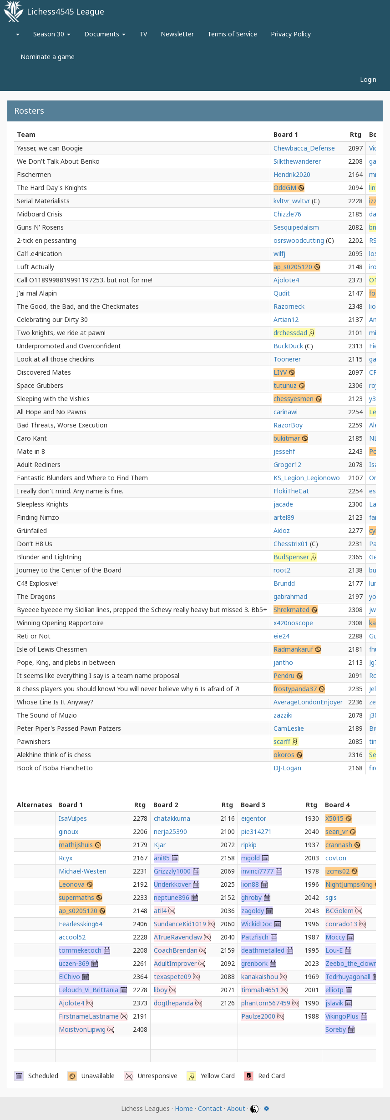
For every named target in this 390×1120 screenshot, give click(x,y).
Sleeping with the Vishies (53, 398)
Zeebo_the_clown (351, 963)
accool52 (72, 937)
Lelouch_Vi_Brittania (88, 989)
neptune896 (171, 897)
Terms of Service (232, 34)
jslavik (334, 1003)
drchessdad (290, 332)
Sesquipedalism (296, 227)
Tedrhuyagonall (347, 976)
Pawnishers (34, 741)
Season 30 (52, 34)
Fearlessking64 (80, 923)
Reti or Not (34, 636)
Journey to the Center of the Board (69, 570)
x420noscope (293, 622)
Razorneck (289, 306)
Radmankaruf (293, 649)
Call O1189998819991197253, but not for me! (84, 280)
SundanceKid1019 (180, 923)
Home (184, 1108)
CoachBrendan (176, 950)
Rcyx (65, 858)
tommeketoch (80, 950)
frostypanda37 (295, 688)
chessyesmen (294, 398)
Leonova (72, 884)
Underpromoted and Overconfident (69, 346)
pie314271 (256, 831)
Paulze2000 (258, 1016)
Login (368, 79)
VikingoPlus (342, 1016)
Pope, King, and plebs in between (66, 662)
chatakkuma (172, 818)
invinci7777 (257, 871)
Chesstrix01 (291, 543)
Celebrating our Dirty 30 (52, 319)
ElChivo (69, 976)
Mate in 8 (31, 451)
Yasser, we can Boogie (50, 148)
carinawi (286, 411)
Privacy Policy (291, 34)
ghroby (251, 897)
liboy (160, 989)
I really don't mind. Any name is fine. (70, 491)
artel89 (284, 517)
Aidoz (282, 530)
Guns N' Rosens (40, 227)
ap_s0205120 (293, 266)
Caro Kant (32, 438)
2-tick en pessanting (46, 240)
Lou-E (334, 950)
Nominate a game (47, 56)
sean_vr (336, 831)
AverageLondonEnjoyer (308, 702)
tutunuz (285, 385)
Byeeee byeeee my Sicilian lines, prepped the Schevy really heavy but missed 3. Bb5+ (142, 609)
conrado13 (341, 923)
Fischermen (34, 174)
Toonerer (287, 359)
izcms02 (337, 871)
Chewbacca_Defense (304, 148)
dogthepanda (173, 1003)
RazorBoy (288, 425)
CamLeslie (289, 728)
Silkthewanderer (297, 161)
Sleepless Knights (42, 504)
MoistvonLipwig (82, 1029)
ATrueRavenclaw (178, 937)
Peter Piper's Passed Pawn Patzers (69, 728)
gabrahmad (290, 596)
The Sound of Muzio (47, 715)
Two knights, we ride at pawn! (61, 332)
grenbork (254, 963)
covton (335, 858)
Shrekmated (291, 609)
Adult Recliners (39, 464)
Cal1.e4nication (39, 253)
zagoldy (252, 910)
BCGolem (339, 910)
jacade (283, 504)
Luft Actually (35, 266)
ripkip (249, 844)
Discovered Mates (44, 372)
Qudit (282, 293)
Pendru (284, 675)
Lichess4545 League (65, 11)
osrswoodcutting (299, 240)
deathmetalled (262, 950)
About (236, 1108)
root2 (282, 570)
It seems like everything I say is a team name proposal (98, 675)
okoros (284, 754)
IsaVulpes (73, 818)
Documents (105, 34)
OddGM (285, 187)
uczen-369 (74, 963)
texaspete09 (172, 976)
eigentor (253, 818)
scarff (282, 741)
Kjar (160, 844)
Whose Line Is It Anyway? (55, 702)
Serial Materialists (43, 200)
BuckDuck (288, 346)
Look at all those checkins (55, 359)
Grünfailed (32, 530)
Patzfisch (254, 937)
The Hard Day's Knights (52, 187)
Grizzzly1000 (172, 871)
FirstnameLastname (89, 1016)
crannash (338, 844)
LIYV (280, 372)
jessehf (284, 451)
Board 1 (286, 134)
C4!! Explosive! (37, 583)
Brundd (284, 583)
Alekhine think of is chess (54, 754)
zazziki (283, 715)
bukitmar (287, 438)
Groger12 (287, 464)
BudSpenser (291, 556)
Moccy (335, 937)
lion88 (250, 884)
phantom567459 (265, 1003)
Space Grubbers (40, 385)
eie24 (281, 636)
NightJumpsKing (349, 884)
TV (143, 34)
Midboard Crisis (39, 214)
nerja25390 (170, 831)
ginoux (68, 831)
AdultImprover (175, 963)
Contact (210, 1108)
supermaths (76, 897)
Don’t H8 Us (34, 543)
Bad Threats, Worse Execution (62, 425)
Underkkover (172, 884)
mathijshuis (76, 844)
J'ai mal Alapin (37, 293)
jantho (283, 662)
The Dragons (36, 596)
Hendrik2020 (292, 174)
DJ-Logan (287, 767)
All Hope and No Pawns (51, 411)
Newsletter (177, 34)
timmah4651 (260, 989)
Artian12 (286, 319)
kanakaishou (259, 976)
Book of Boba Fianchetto (55, 767)
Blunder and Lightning (49, 556)
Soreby (335, 1029)
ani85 (162, 858)
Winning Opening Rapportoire (60, 622)
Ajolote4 (286, 280)
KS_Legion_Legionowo (307, 477)
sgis (331, 897)
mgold (250, 858)
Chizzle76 (287, 214)
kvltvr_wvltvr (292, 200)
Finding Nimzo (38, 517)
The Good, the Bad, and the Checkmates (78, 306)
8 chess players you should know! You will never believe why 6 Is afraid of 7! (128, 688)
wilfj (279, 253)
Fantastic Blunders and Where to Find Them (82, 477)
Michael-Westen (82, 871)
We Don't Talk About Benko (58, 161)
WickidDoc (256, 923)
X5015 (334, 818)
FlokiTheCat (291, 491)
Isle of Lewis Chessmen (52, 649)
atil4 (160, 910)
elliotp (334, 989)
